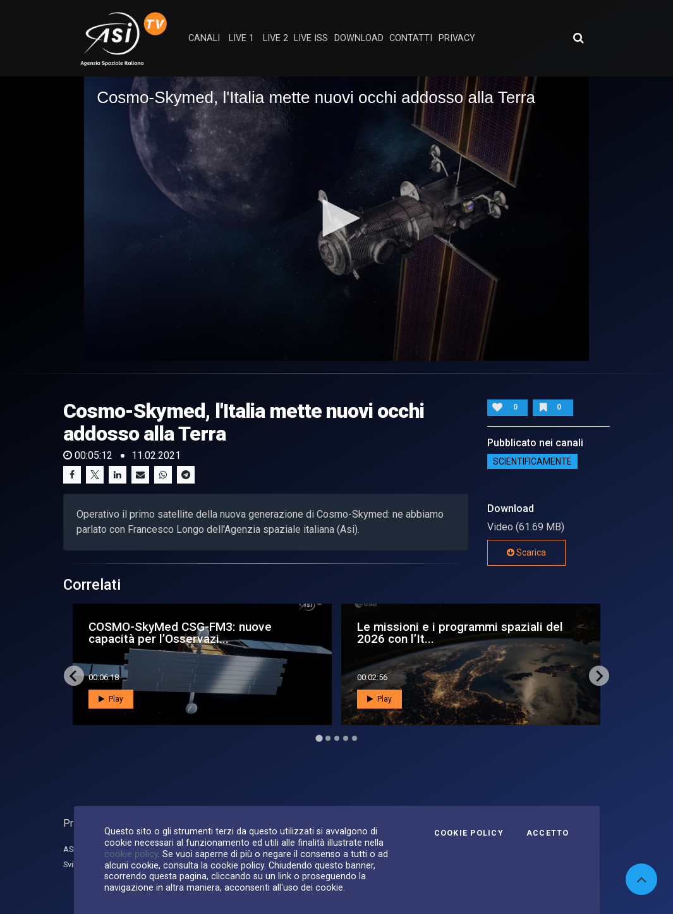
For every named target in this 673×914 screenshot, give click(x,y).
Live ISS (311, 38)
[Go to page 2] (327, 738)
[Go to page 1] (318, 738)
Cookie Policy (469, 833)
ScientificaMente (532, 461)
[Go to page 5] (354, 738)
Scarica (526, 552)
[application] (336, 218)
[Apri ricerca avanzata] (578, 38)
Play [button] (111, 699)
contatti (410, 38)
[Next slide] (599, 676)
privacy (457, 38)
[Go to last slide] (74, 676)
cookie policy (131, 854)
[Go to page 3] (336, 738)
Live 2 (275, 38)
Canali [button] (204, 38)
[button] (337, 218)
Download (359, 38)
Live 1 (241, 38)
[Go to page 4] (345, 738)
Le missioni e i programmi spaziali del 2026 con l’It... (460, 632)
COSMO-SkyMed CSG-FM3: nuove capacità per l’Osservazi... (180, 632)
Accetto (547, 833)
